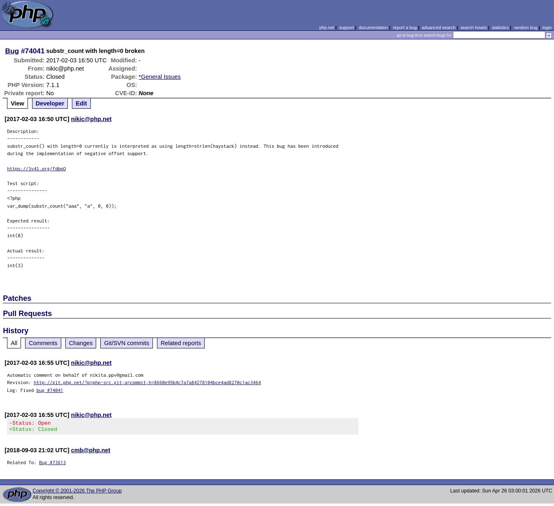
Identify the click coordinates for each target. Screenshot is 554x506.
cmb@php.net (91, 452)
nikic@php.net (91, 119)
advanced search (438, 27)
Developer (50, 103)
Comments (43, 343)
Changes (81, 343)
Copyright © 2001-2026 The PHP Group (77, 493)
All (14, 343)
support (346, 27)
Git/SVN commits (126, 343)
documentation (373, 27)
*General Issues (159, 76)
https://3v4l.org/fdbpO (36, 168)
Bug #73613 (52, 464)
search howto (473, 27)
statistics (500, 27)
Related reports (181, 343)
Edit (81, 103)
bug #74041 (50, 390)
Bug (12, 51)
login (547, 27)
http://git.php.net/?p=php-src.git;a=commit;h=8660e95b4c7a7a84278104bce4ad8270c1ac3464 (147, 382)
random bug (526, 27)
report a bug (405, 27)
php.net (326, 27)
